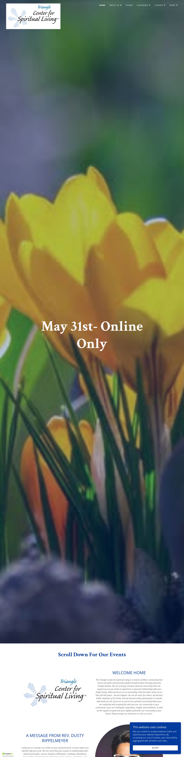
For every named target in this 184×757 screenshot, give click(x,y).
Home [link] (102, 5)
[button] (115, 5)
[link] (33, 4)
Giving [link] (129, 5)
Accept (155, 748)
